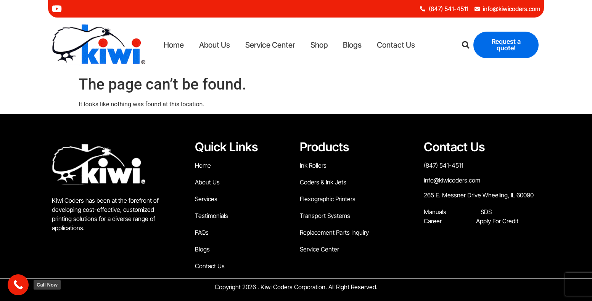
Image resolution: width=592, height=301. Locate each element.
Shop (319, 45)
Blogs (352, 45)
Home (174, 45)
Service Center (270, 45)
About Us (214, 45)
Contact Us (396, 45)
